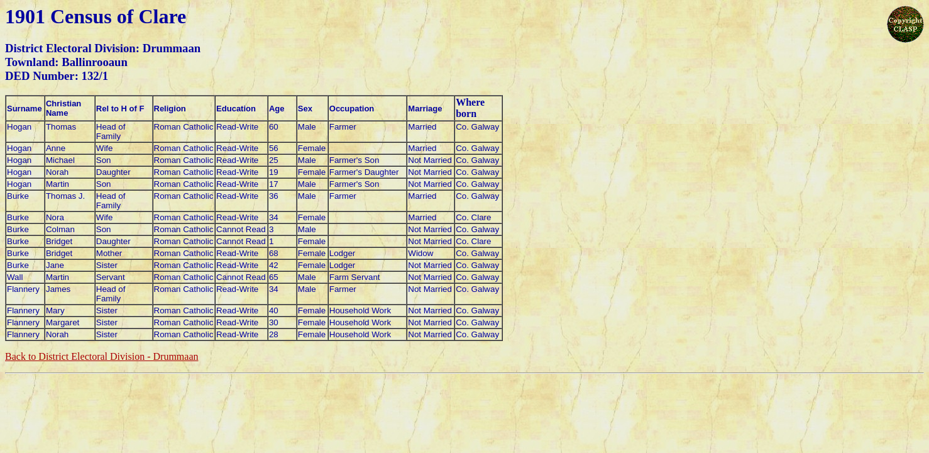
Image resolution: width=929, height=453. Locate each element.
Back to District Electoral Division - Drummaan (101, 356)
